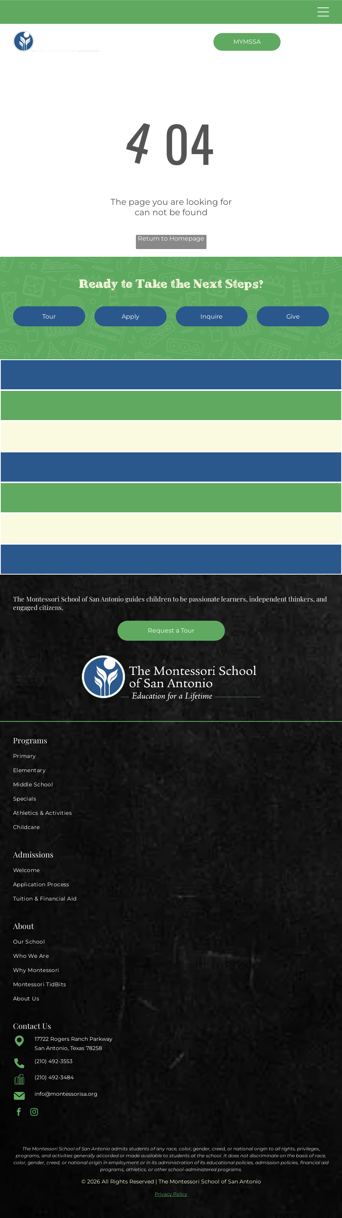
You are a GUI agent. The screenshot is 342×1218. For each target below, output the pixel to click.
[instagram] (34, 1113)
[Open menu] (323, 12)
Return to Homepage (171, 238)
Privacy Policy (171, 1194)
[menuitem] (171, 756)
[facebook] (19, 1113)
